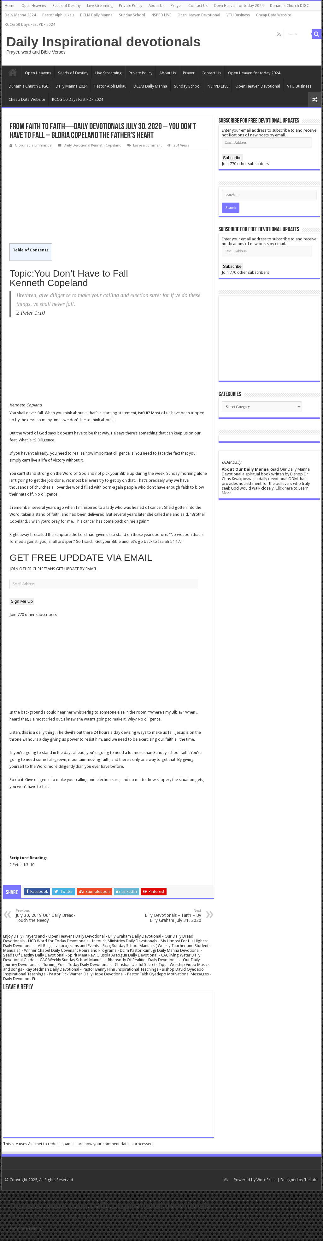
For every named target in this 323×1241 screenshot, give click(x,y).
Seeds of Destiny (66, 5)
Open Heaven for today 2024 (239, 5)
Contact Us (198, 5)
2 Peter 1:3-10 (21, 864)
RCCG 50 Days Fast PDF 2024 (30, 24)
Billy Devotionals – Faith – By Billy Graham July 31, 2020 (169, 916)
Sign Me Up (22, 601)
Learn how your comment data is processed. (113, 1143)
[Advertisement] (108, 196)
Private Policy (130, 5)
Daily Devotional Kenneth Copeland (92, 145)
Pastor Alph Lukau (58, 15)
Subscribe (232, 157)
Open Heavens (33, 5)
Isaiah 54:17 (169, 541)
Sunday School (132, 15)
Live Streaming (100, 5)
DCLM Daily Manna (96, 15)
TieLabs (311, 1179)
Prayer (176, 5)
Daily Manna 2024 (20, 15)
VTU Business (238, 15)
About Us (156, 5)
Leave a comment (147, 145)
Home (10, 5)
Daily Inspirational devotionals (103, 41)
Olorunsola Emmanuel (33, 145)
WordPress (266, 1179)
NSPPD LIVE (161, 15)
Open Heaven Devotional (199, 15)
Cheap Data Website (273, 15)
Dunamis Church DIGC (289, 5)
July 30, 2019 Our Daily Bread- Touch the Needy (48, 916)
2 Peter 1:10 (30, 313)
